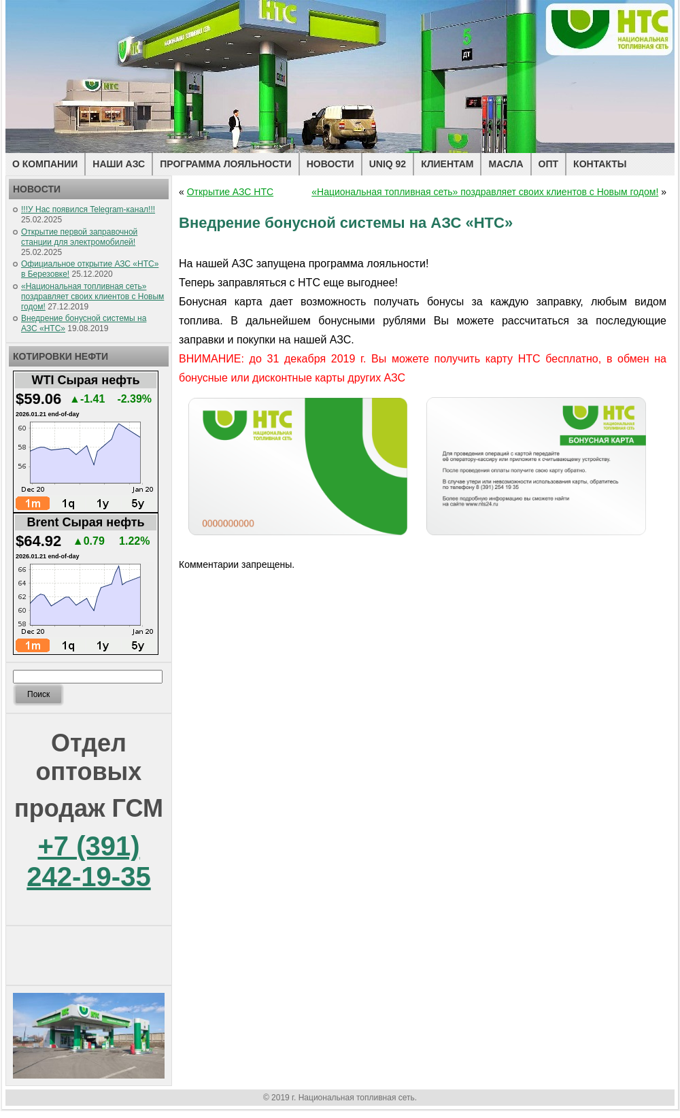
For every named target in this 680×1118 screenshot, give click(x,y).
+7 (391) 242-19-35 (88, 861)
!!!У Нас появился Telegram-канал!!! (88, 209)
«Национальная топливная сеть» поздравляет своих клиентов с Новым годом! (92, 296)
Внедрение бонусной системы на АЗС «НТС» (346, 222)
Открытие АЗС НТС (230, 191)
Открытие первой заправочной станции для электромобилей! (79, 237)
